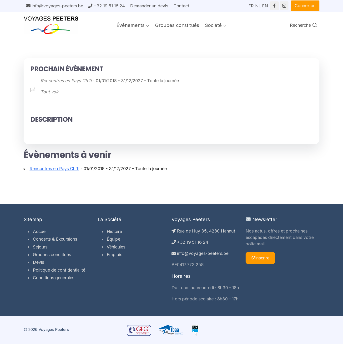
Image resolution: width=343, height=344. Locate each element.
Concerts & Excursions (54, 239)
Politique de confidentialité (58, 269)
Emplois (114, 254)
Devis (37, 262)
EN (265, 4)
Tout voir (49, 91)
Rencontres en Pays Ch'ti (65, 80)
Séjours (39, 246)
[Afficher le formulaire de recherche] (303, 25)
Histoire (113, 231)
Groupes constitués (177, 25)
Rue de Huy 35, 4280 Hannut (203, 230)
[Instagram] (284, 5)
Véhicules (115, 246)
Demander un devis (149, 5)
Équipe (113, 239)
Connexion (305, 5)
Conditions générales (53, 277)
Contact (181, 5)
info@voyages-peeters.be (54, 5)
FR (251, 4)
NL (258, 4)
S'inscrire (260, 257)
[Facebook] (274, 5)
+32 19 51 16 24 (106, 5)
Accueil (39, 231)
